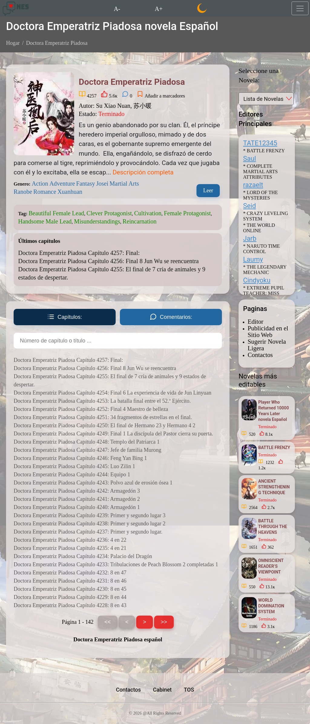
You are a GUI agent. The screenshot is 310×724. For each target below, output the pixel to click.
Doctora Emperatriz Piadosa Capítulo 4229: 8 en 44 (70, 597)
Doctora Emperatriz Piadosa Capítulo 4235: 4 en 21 (70, 548)
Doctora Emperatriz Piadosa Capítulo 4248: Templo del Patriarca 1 (87, 442)
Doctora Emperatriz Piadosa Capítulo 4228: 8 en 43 (70, 605)
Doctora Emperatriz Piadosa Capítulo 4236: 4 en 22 (70, 540)
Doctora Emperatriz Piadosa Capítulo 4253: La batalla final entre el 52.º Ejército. (102, 401)
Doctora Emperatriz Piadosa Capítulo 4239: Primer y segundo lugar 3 (89, 515)
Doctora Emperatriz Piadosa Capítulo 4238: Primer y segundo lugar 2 (89, 524)
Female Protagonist (187, 213)
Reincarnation (140, 221)
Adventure (62, 183)
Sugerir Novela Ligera (267, 345)
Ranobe (23, 191)
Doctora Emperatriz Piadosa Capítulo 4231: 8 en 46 (70, 581)
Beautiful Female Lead (56, 213)
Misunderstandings (97, 221)
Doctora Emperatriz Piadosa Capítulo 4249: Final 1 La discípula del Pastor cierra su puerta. (113, 434)
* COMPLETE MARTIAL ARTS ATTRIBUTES (260, 172)
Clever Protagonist (109, 213)
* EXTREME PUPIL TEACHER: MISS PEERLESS (263, 293)
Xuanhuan (70, 191)
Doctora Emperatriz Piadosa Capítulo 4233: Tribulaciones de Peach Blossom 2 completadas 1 (116, 564)
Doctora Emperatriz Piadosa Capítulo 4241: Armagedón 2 (77, 499)
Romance (44, 191)
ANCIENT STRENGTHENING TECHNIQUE (274, 487)
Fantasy (85, 183)
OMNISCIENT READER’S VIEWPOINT (271, 566)
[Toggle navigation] (300, 8)
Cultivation (147, 213)
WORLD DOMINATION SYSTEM (271, 606)
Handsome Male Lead (45, 221)
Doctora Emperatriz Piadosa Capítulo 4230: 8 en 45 (70, 589)
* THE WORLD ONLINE (259, 228)
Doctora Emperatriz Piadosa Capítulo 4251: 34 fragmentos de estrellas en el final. (103, 417)
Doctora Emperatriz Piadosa (56, 43)
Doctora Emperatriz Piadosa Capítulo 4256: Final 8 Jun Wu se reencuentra (108, 261)
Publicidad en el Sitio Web (268, 331)
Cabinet (162, 689)
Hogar (13, 43)
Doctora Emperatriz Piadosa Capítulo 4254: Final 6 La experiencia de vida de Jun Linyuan (112, 393)
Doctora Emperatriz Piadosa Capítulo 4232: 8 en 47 (70, 573)
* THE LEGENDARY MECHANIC (264, 269)
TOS (189, 689)
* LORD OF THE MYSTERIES (260, 195)
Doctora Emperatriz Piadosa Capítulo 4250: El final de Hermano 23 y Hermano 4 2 (104, 425)
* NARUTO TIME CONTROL (261, 248)
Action (40, 183)
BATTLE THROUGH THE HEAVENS (272, 526)
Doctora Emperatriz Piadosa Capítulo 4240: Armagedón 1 (77, 507)
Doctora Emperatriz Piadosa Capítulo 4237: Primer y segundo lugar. (88, 532)
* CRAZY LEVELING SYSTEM (265, 216)
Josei (102, 183)
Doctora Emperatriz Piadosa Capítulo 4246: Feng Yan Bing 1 (80, 458)
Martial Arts (124, 183)
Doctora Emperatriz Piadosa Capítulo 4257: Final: (79, 253)
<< (107, 622)
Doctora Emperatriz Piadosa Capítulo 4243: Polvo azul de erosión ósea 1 (93, 483)
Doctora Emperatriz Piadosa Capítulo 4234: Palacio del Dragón (83, 556)
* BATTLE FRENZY (264, 150)
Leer (208, 190)
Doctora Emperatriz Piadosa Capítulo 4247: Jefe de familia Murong (87, 450)
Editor (255, 321)
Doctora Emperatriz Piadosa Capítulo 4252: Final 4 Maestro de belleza (91, 409)
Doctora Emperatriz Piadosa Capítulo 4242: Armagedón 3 (77, 491)
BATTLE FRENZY (274, 447)
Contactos (260, 354)
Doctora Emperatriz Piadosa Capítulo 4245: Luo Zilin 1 (74, 466)
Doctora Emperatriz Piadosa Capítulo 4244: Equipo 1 (72, 474)
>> (164, 622)
